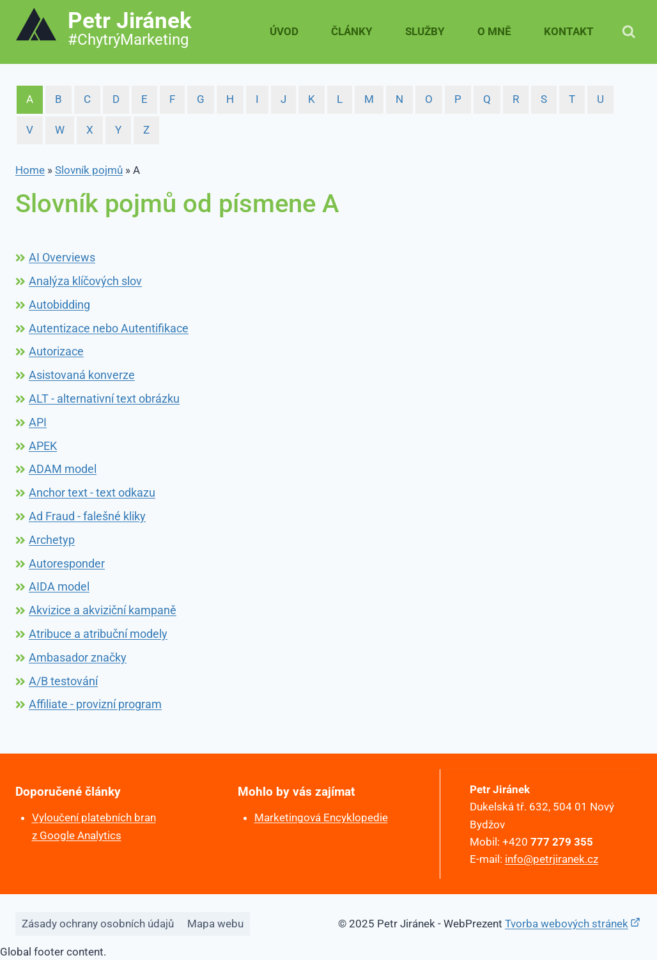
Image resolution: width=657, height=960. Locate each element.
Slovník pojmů (89, 170)
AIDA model (59, 586)
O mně (494, 31)
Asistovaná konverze (82, 375)
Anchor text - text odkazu (92, 492)
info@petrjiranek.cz (552, 857)
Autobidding (59, 304)
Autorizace (56, 351)
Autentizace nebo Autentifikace (109, 328)
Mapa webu (215, 922)
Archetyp (52, 539)
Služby (425, 31)
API (38, 422)
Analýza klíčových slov (85, 281)
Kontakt (569, 31)
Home (30, 170)
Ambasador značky (78, 657)
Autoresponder (67, 563)
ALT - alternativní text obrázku (104, 398)
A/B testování (63, 681)
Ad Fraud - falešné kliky (87, 516)
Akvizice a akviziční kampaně (102, 610)
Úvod (284, 31)
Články (352, 31)
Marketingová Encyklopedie (321, 817)
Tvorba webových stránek (566, 922)
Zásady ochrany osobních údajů (98, 922)
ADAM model (63, 469)
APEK (43, 446)
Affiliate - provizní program (95, 704)
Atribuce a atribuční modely (98, 633)
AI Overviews (62, 257)
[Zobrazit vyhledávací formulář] (629, 32)
